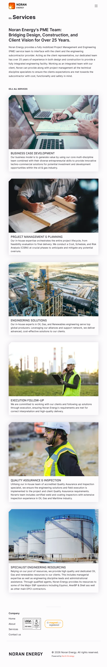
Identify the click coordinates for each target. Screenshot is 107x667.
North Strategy (68, 656)
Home (12, 618)
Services (13, 629)
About (12, 623)
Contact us (15, 634)
